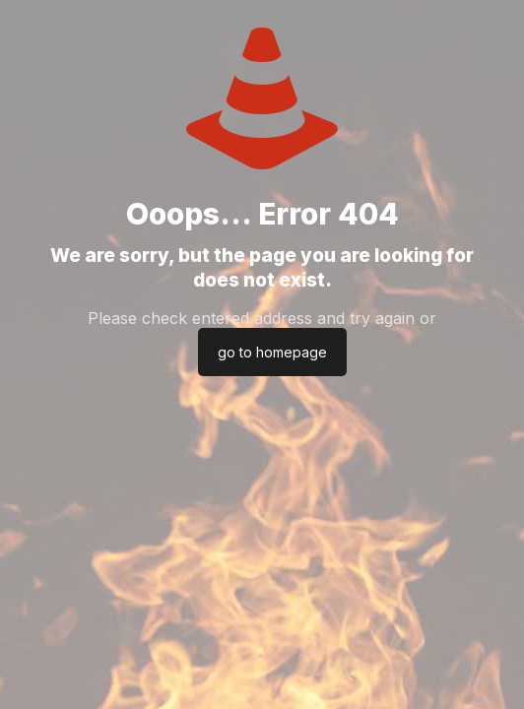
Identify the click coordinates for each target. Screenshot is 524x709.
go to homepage (272, 352)
